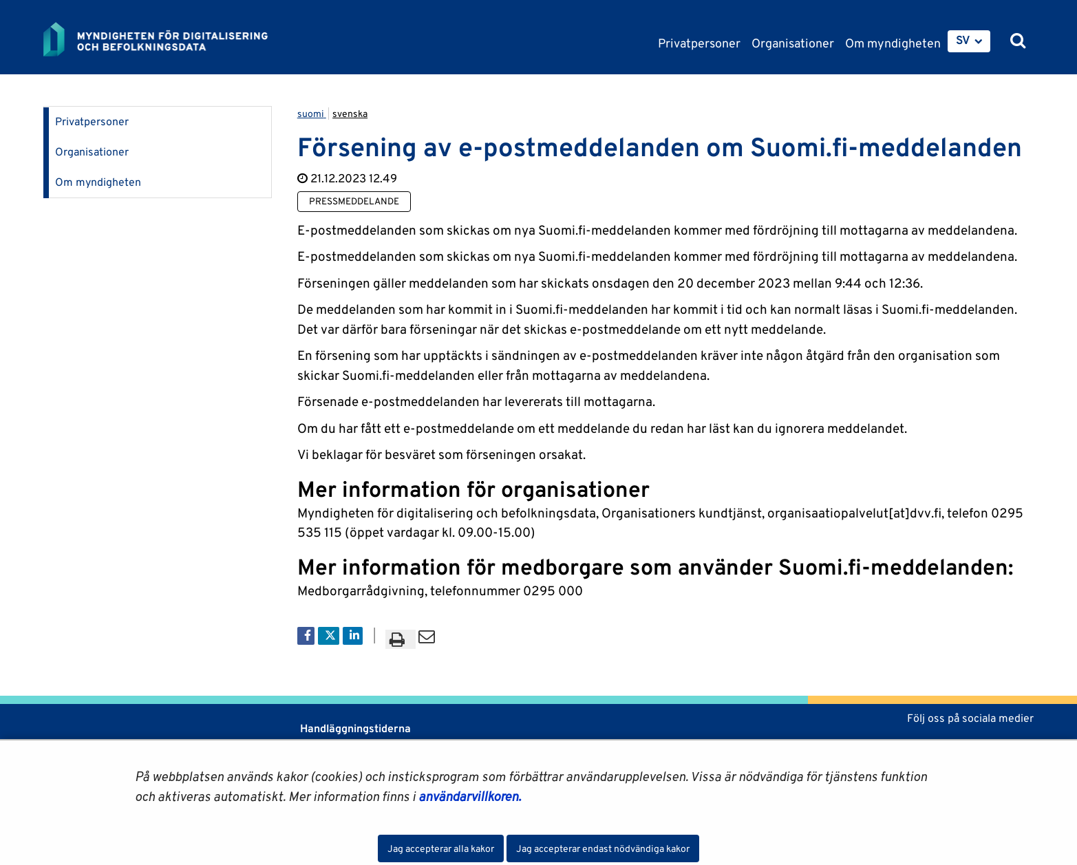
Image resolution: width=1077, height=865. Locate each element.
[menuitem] (969, 41)
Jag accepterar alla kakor (440, 848)
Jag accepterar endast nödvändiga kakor (603, 848)
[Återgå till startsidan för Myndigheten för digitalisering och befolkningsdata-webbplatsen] (165, 39)
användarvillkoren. (469, 796)
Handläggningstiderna (354, 728)
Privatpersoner (92, 121)
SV (963, 39)
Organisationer (92, 152)
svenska (349, 113)
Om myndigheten (98, 182)
